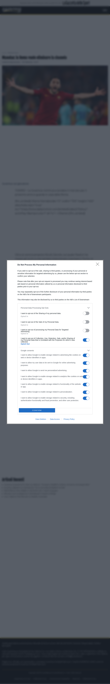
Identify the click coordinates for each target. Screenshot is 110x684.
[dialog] (55, 342)
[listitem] (55, 308)
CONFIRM (37, 410)
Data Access (55, 419)
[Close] (98, 265)
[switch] (86, 313)
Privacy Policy (69, 419)
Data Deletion (41, 419)
